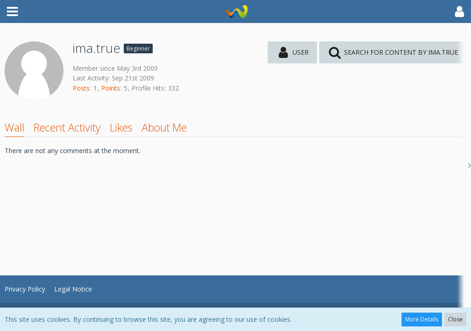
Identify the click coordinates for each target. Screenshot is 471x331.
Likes (121, 127)
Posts (81, 88)
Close (455, 319)
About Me (164, 127)
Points (110, 88)
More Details (421, 319)
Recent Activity (67, 127)
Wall (14, 127)
